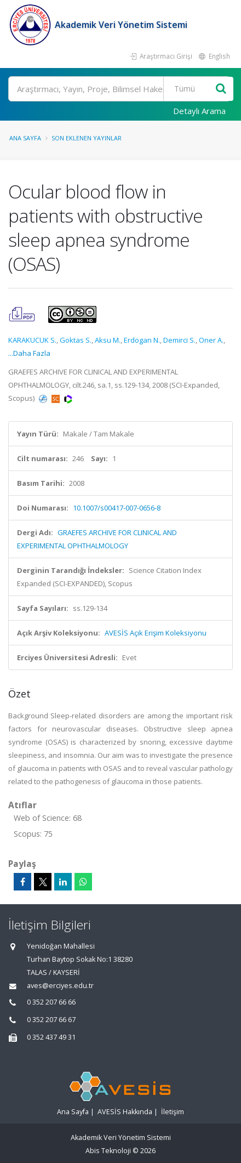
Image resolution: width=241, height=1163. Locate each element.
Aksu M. (107, 340)
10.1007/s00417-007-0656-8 (116, 508)
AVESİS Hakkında (124, 1111)
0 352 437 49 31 (51, 1037)
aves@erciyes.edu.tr (60, 985)
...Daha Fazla (29, 353)
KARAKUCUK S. (32, 340)
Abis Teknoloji (108, 1150)
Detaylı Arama (199, 110)
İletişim (172, 1111)
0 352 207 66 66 (51, 1002)
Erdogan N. (142, 340)
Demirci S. (179, 340)
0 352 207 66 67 (51, 1019)
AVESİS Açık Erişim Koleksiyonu (155, 633)
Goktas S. (75, 340)
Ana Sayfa (25, 138)
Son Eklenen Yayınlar (86, 138)
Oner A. (211, 340)
